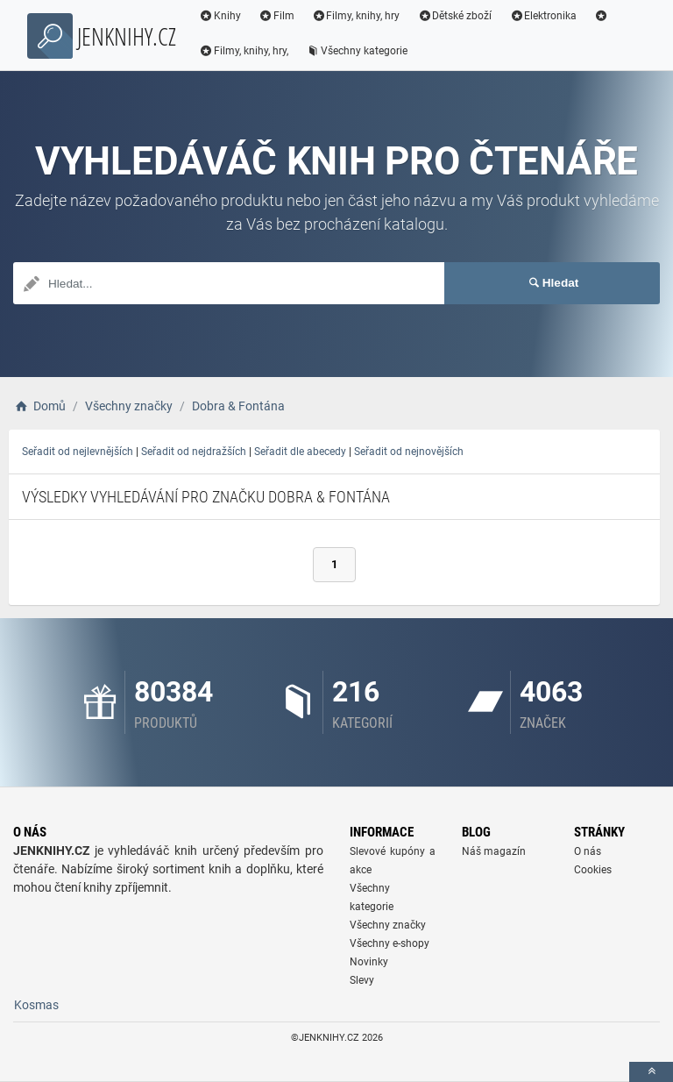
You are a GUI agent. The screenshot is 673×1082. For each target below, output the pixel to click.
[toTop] (651, 1072)
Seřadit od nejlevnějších (77, 451)
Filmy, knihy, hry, (243, 51)
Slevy (362, 980)
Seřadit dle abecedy (300, 451)
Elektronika (543, 16)
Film (276, 16)
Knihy (220, 16)
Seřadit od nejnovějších (409, 451)
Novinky (369, 962)
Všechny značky (388, 925)
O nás (587, 851)
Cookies (593, 870)
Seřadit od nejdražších (193, 451)
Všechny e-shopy (389, 943)
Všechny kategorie (356, 51)
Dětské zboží (454, 16)
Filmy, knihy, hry (356, 16)
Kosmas (36, 1005)
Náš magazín (494, 851)
